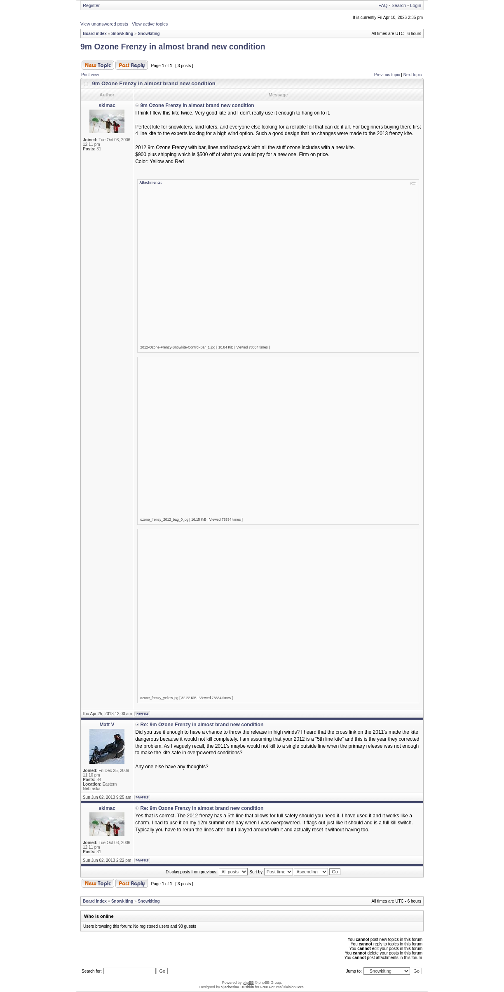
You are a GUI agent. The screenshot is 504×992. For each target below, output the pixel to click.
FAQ (382, 5)
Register (91, 5)
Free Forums (271, 987)
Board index (95, 33)
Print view (90, 75)
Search (398, 5)
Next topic (412, 75)
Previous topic (387, 75)
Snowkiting (122, 33)
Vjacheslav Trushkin (237, 987)
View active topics (150, 23)
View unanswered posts (104, 23)
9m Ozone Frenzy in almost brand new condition (172, 46)
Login (415, 5)
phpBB (248, 982)
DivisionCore (293, 987)
